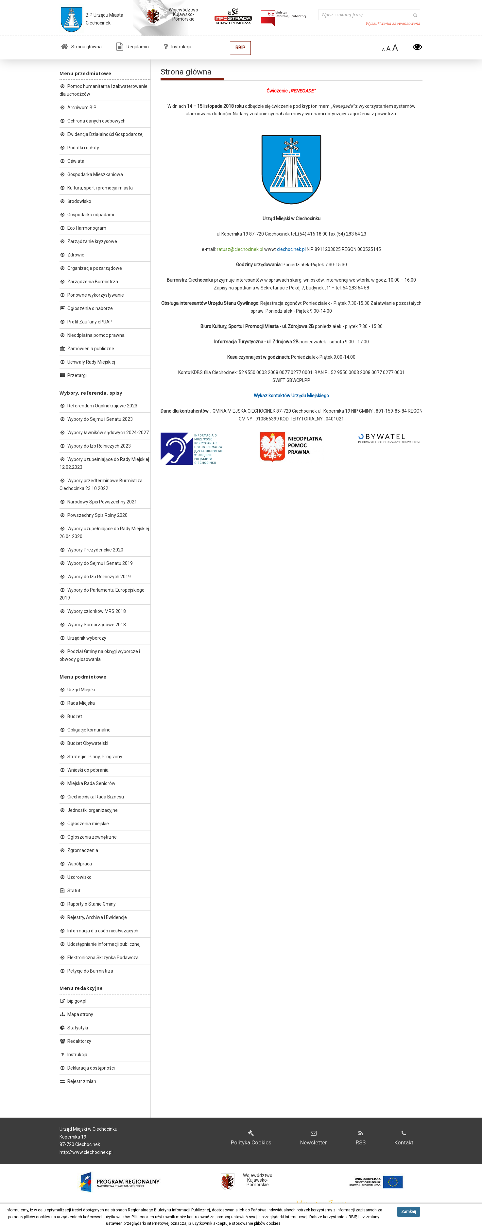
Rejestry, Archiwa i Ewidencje (93, 917)
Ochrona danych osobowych (93, 120)
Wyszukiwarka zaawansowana (393, 23)
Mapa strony (76, 1014)
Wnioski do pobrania (84, 770)
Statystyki (74, 1027)
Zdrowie (72, 254)
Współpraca (76, 863)
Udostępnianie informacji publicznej (100, 944)
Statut (70, 890)
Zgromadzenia (79, 850)
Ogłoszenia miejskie (84, 823)
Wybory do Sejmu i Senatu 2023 (96, 419)
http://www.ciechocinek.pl (86, 1152)
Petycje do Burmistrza (86, 971)
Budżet (71, 716)
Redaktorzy (75, 1041)
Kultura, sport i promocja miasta (96, 187)
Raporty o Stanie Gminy (88, 904)
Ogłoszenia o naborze (86, 308)
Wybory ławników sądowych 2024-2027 (104, 432)
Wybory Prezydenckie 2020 (91, 549)
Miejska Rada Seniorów (87, 783)
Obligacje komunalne (85, 729)
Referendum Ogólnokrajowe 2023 (98, 405)
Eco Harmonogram (83, 228)
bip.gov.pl (73, 1001)
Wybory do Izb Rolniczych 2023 (95, 446)
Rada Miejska (77, 703)
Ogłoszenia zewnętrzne (88, 837)
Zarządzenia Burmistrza (89, 281)
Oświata (72, 161)
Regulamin (132, 46)
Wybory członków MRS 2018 (93, 611)
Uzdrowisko (76, 877)
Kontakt (403, 1138)
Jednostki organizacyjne (89, 810)
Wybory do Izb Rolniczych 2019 (95, 576)
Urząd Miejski (77, 689)
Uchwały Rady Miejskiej (87, 362)
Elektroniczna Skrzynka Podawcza (99, 957)
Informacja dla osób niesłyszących (99, 930)
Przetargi (73, 375)
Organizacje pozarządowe (91, 268)
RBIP (240, 47)
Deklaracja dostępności (87, 1068)
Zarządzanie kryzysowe (88, 241)
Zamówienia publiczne (87, 348)
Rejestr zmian (78, 1081)
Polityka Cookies (251, 1138)
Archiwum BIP (78, 107)
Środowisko (75, 201)
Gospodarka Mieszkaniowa (91, 174)
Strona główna (81, 46)
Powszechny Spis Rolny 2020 (94, 515)
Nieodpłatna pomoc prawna (92, 335)
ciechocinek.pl (292, 249)
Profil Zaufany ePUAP (86, 321)
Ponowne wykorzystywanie (92, 295)
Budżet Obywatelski (84, 743)
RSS (361, 1138)
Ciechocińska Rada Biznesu (92, 796)
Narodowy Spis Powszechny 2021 (98, 501)
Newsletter (313, 1138)
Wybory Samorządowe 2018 (93, 624)
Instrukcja (177, 46)
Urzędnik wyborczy (83, 638)
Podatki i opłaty (79, 147)
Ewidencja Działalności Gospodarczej (102, 134)
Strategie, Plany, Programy (91, 756)
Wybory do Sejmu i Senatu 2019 (96, 563)
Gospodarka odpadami (87, 214)
